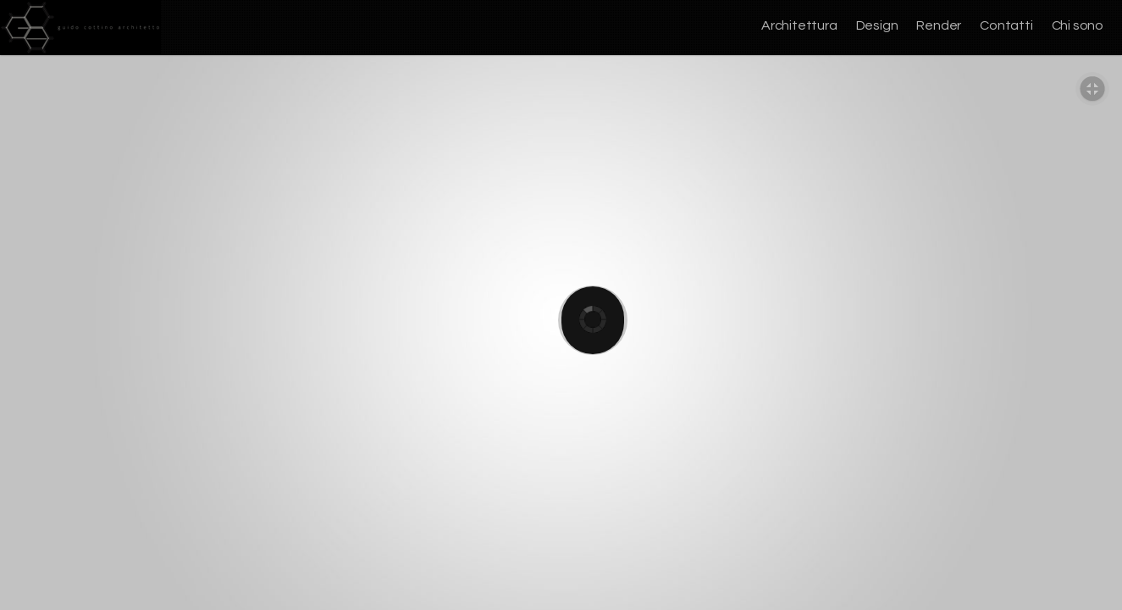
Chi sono (1077, 25)
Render (938, 25)
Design (877, 25)
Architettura (799, 25)
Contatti (1006, 25)
